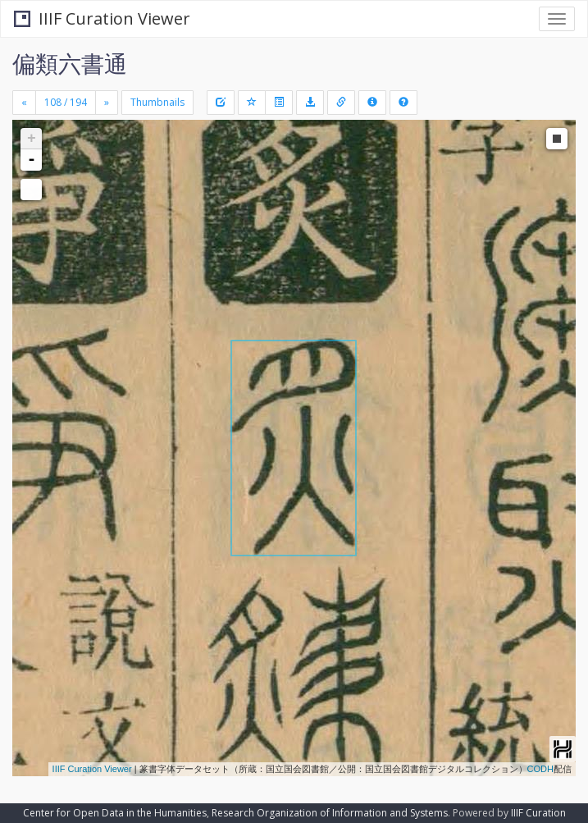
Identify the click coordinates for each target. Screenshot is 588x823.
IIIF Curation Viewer (102, 18)
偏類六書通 (69, 63)
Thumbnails (157, 102)
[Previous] (24, 102)
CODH (540, 769)
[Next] (106, 102)
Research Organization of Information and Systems (330, 813)
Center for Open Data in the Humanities (115, 813)
